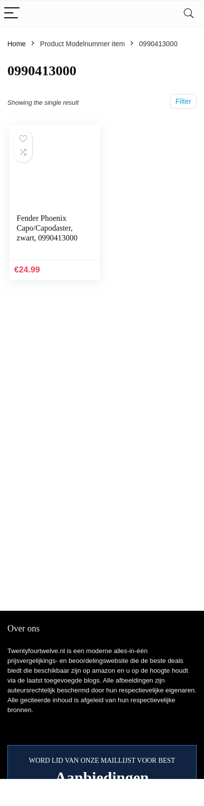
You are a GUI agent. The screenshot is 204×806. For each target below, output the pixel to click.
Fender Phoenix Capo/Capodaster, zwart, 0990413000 (47, 228)
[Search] (189, 13)
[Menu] (12, 13)
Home (16, 44)
